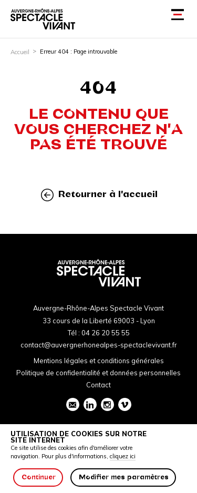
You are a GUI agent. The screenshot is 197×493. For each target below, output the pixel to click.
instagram (107, 404)
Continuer (39, 477)
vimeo (124, 404)
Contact (98, 385)
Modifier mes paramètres (124, 477)
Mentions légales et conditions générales (99, 360)
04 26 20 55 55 (105, 332)
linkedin (90, 404)
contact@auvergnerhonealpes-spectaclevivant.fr (98, 345)
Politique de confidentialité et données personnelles (98, 372)
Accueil (20, 52)
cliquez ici (123, 456)
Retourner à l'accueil (99, 194)
